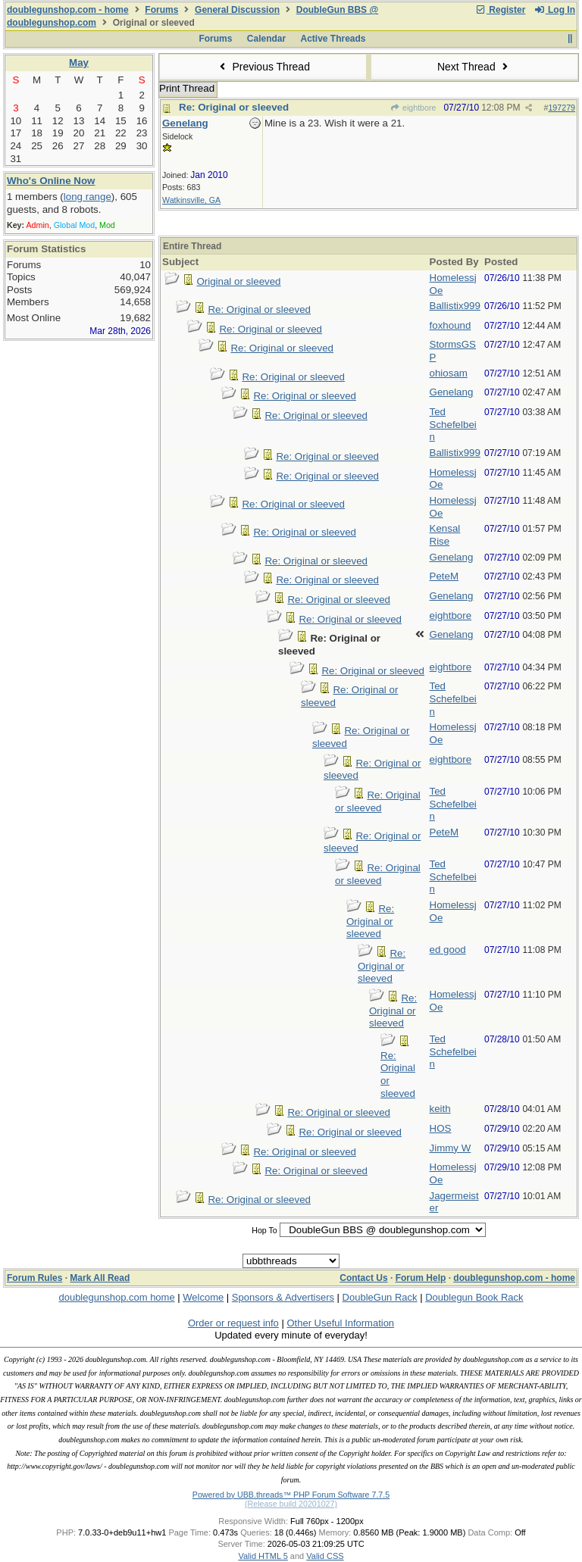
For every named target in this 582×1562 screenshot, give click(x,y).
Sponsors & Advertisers (283, 1297)
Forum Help (421, 1278)
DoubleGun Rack (380, 1297)
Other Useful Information (340, 1323)
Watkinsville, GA (191, 200)
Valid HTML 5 (262, 1555)
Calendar (266, 38)
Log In (554, 10)
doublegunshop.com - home (68, 10)
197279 (561, 107)
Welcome (203, 1297)
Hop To (264, 1230)
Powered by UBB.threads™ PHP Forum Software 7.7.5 (291, 1494)
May (79, 62)
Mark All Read (100, 1278)
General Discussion (237, 10)
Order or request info (233, 1323)
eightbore (413, 107)
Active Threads (333, 38)
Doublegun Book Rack (474, 1297)
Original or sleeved (238, 281)
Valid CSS (324, 1555)
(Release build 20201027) (291, 1503)
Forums (161, 10)
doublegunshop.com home (116, 1297)
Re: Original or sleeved (234, 107)
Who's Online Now (51, 180)
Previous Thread (263, 67)
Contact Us (363, 1278)
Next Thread (474, 67)
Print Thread (186, 88)
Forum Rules (34, 1278)
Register (500, 10)
